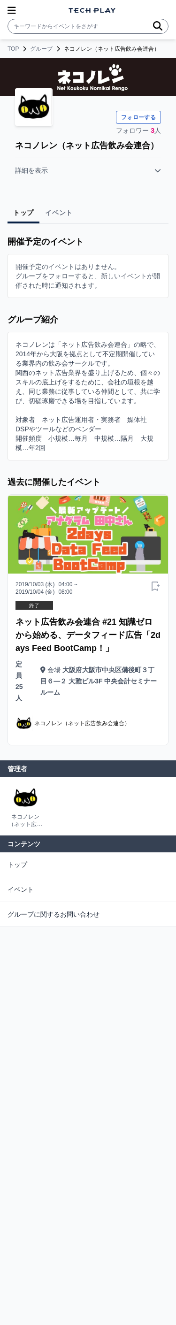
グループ (41, 49)
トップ (17, 864)
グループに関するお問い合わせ (53, 914)
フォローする (138, 117)
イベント (21, 889)
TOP (13, 49)
